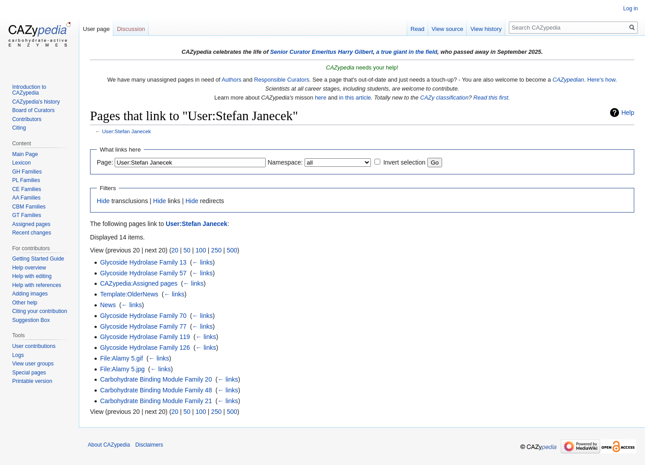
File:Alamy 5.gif (121, 358)
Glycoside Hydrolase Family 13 (143, 262)
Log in (630, 8)
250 (216, 250)
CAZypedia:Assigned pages (138, 283)
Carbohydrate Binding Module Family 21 (156, 400)
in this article (355, 97)
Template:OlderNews (129, 294)
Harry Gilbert (355, 51)
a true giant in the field (407, 51)
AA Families (26, 198)
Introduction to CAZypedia (29, 90)
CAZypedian (568, 79)
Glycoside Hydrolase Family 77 (143, 326)
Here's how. (602, 79)
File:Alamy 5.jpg (122, 369)
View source (448, 29)
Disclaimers (149, 445)
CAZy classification (444, 97)
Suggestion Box (31, 320)
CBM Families (29, 207)
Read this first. (491, 97)
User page (96, 29)
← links (202, 262)
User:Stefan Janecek (126, 131)
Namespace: (285, 162)
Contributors (26, 119)
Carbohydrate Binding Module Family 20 (156, 379)
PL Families (26, 180)
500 (232, 250)
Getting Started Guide (38, 259)
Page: (105, 162)
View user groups (33, 364)
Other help (24, 303)
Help (627, 112)
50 (187, 250)
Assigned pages (31, 224)
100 (201, 250)
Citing (19, 128)
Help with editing (32, 276)
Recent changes (31, 233)
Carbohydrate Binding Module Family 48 (156, 390)
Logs (18, 355)
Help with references (36, 285)
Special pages (29, 372)
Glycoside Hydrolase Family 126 (145, 347)
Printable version (32, 381)
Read (418, 29)
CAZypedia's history (36, 102)
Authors (231, 79)
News (108, 305)
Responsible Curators (281, 79)
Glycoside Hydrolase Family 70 (143, 315)
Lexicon (21, 163)
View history (486, 29)
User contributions (34, 346)
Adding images (29, 294)
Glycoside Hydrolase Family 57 (143, 273)
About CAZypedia (109, 445)
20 (175, 250)
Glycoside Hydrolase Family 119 (145, 336)
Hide (103, 200)
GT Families (26, 215)
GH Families (27, 172)
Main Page (25, 154)
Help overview (29, 268)
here (321, 97)
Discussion (131, 29)
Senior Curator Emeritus (303, 51)
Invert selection (404, 162)
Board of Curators (33, 110)
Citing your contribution (39, 311)
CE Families (26, 189)
